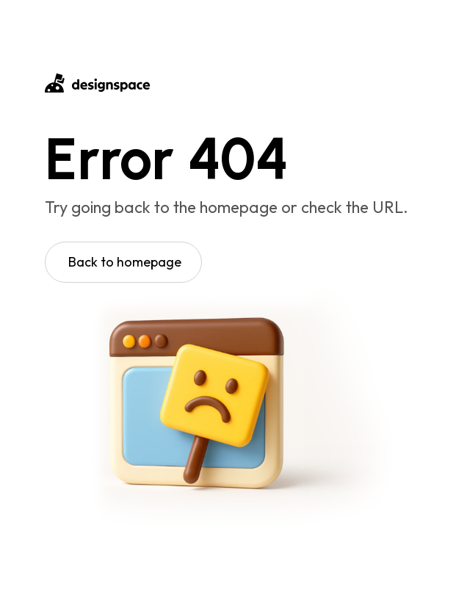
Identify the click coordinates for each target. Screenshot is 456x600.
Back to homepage (124, 261)
